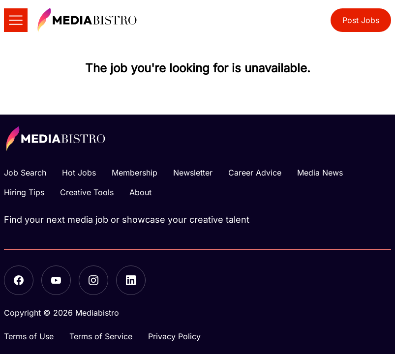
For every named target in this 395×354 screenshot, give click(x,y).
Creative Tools (87, 192)
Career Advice (254, 172)
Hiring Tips (24, 192)
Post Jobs (360, 20)
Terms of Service (100, 336)
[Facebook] (18, 280)
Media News (320, 172)
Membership (134, 172)
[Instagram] (93, 280)
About (140, 192)
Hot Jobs (79, 172)
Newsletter (193, 172)
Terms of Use (29, 336)
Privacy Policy (174, 336)
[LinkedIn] (131, 280)
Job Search (25, 172)
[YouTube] (56, 280)
